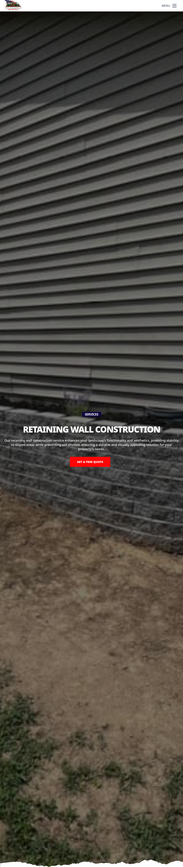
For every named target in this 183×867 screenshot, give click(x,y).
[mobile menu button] (174, 5)
